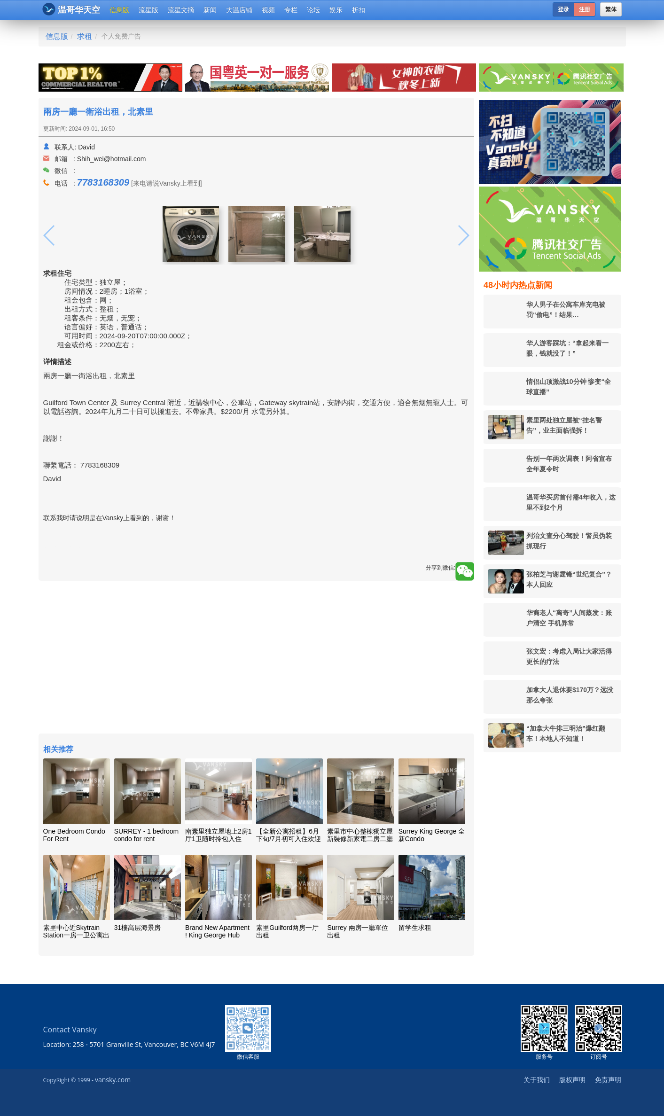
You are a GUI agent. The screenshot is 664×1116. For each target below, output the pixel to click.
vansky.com (113, 1079)
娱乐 (336, 10)
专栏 (290, 10)
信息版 (119, 10)
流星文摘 (181, 10)
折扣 (358, 10)
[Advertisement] (257, 658)
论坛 (313, 10)
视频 (268, 10)
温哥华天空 (71, 9)
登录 (563, 9)
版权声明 (572, 1079)
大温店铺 (239, 10)
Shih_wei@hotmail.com (111, 159)
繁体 (611, 9)
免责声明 (608, 1079)
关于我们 (536, 1079)
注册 (584, 9)
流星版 (148, 10)
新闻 (210, 10)
